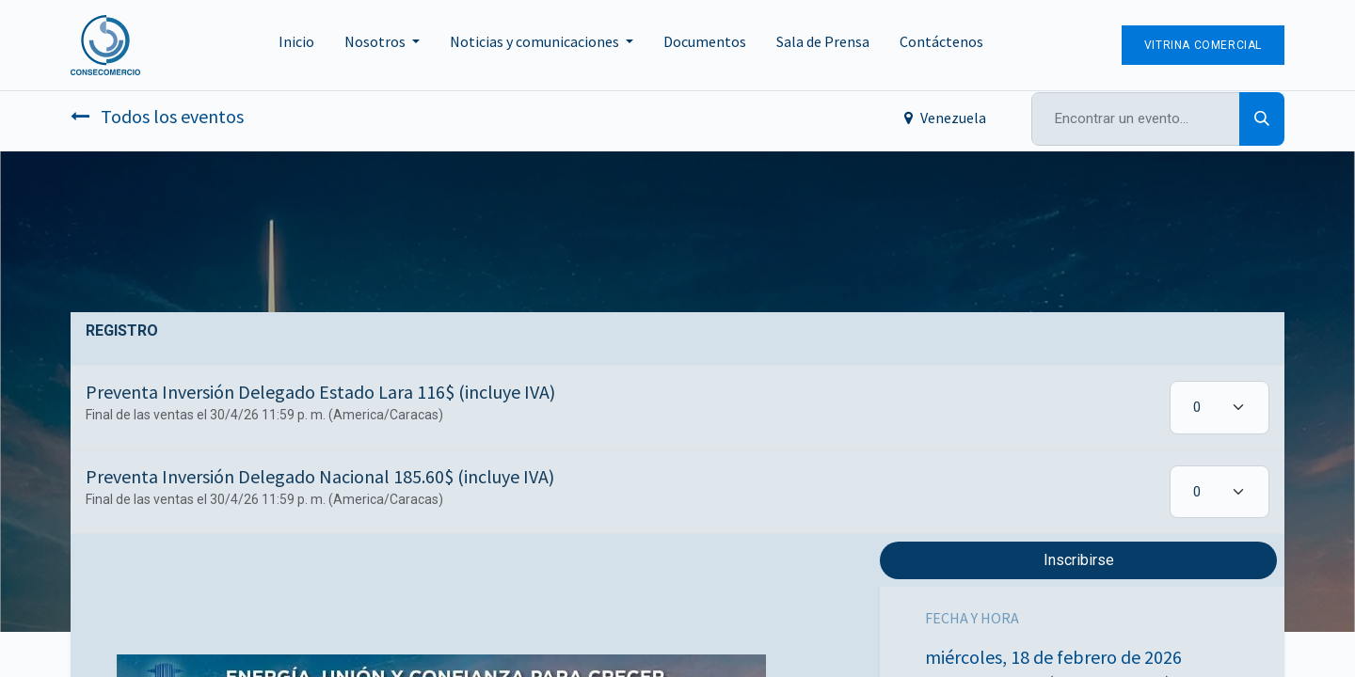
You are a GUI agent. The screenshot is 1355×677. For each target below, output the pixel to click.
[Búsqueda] (1261, 119)
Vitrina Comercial (1203, 45)
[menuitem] (296, 45)
